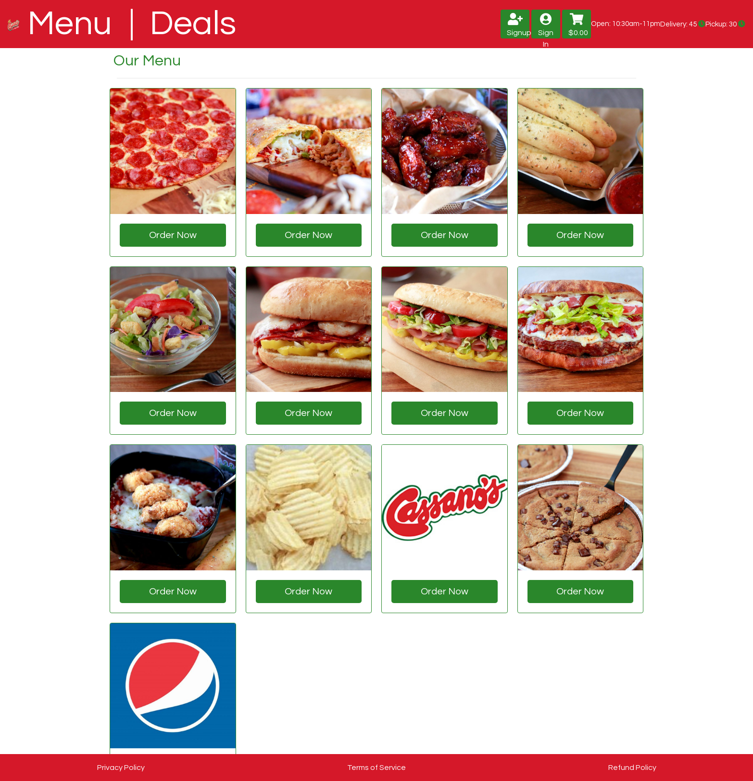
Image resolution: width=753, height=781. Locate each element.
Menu (73, 23)
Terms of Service (376, 767)
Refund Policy (632, 767)
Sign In (545, 25)
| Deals (178, 23)
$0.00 (578, 25)
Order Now (173, 235)
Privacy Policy (121, 767)
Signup (518, 25)
